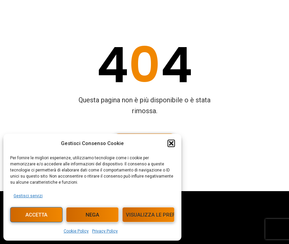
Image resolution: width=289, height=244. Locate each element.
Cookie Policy (76, 231)
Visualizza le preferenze (150, 215)
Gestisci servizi (28, 196)
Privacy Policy (105, 231)
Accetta (36, 215)
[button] (171, 143)
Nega (92, 215)
